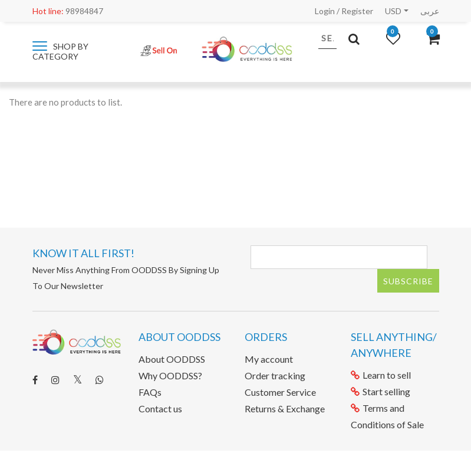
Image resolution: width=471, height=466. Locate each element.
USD (393, 11)
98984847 (67, 11)
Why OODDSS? (170, 375)
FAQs (150, 392)
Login (325, 11)
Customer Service (280, 392)
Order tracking (275, 375)
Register (357, 11)
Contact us (160, 408)
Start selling (380, 391)
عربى (429, 11)
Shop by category (60, 51)
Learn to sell (381, 374)
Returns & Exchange (285, 408)
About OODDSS (172, 359)
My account (269, 359)
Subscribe (408, 281)
